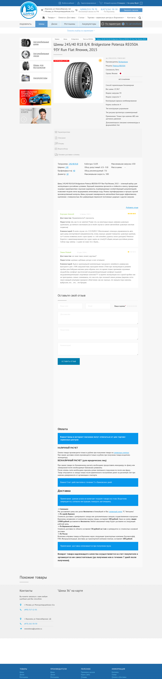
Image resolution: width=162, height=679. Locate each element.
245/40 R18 (73, 164)
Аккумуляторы (89, 23)
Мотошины (69, 23)
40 (74, 170)
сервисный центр (115, 511)
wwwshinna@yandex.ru (33, 629)
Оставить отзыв (69, 361)
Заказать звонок (131, 10)
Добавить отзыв (132, 207)
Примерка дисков (88, 672)
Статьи (81, 17)
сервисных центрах (121, 452)
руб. (137, 3)
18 (67, 174)
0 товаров (121, 3)
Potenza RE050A (88, 39)
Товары (52, 17)
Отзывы (84, 677)
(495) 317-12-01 (30, 609)
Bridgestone (75, 39)
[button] (136, 306)
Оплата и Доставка (66, 17)
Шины (41, 23)
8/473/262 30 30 (109, 9)
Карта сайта (85, 674)
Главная (57, 39)
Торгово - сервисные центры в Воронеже (105, 17)
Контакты (131, 17)
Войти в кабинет (68, 3)
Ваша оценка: (120, 306)
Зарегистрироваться (88, 3)
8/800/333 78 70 (88, 9)
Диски (54, 23)
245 (66, 167)
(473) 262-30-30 (30, 624)
